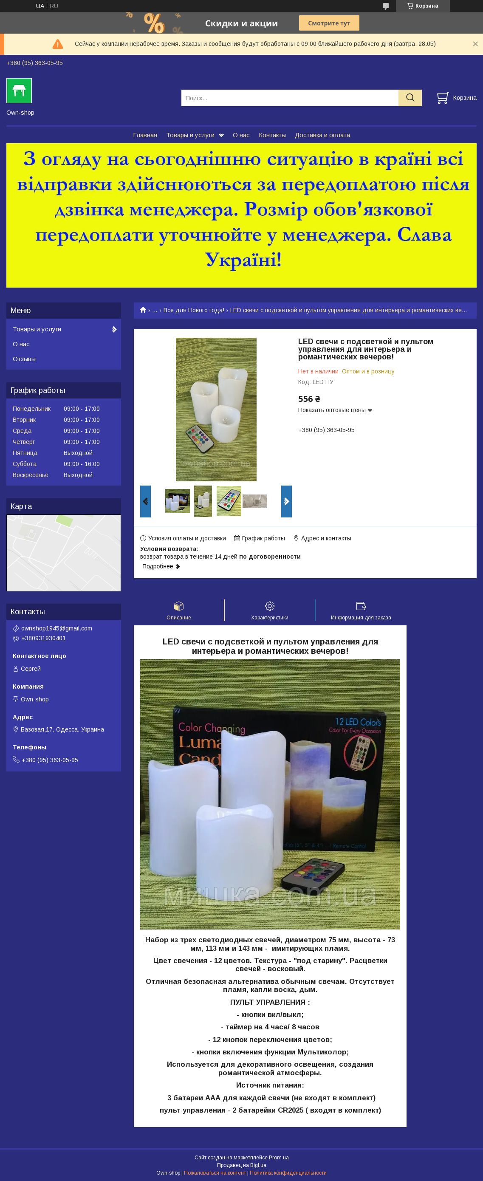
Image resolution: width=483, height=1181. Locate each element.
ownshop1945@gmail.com (56, 628)
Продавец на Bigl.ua (241, 1165)
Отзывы (24, 358)
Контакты (272, 134)
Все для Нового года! (194, 310)
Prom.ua (279, 1158)
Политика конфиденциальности (288, 1173)
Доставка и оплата (322, 134)
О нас (241, 134)
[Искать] (410, 98)
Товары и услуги (190, 134)
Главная (145, 134)
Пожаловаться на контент (215, 1173)
